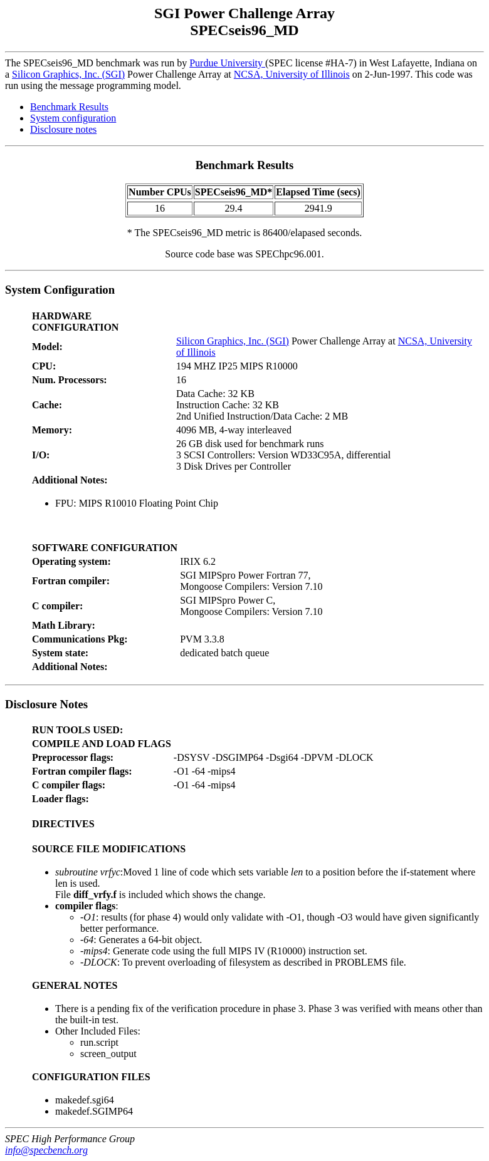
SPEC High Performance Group (70, 1138)
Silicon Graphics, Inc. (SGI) (68, 74)
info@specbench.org (46, 1150)
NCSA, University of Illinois (292, 74)
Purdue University (227, 63)
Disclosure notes (63, 129)
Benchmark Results (69, 106)
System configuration (73, 118)
